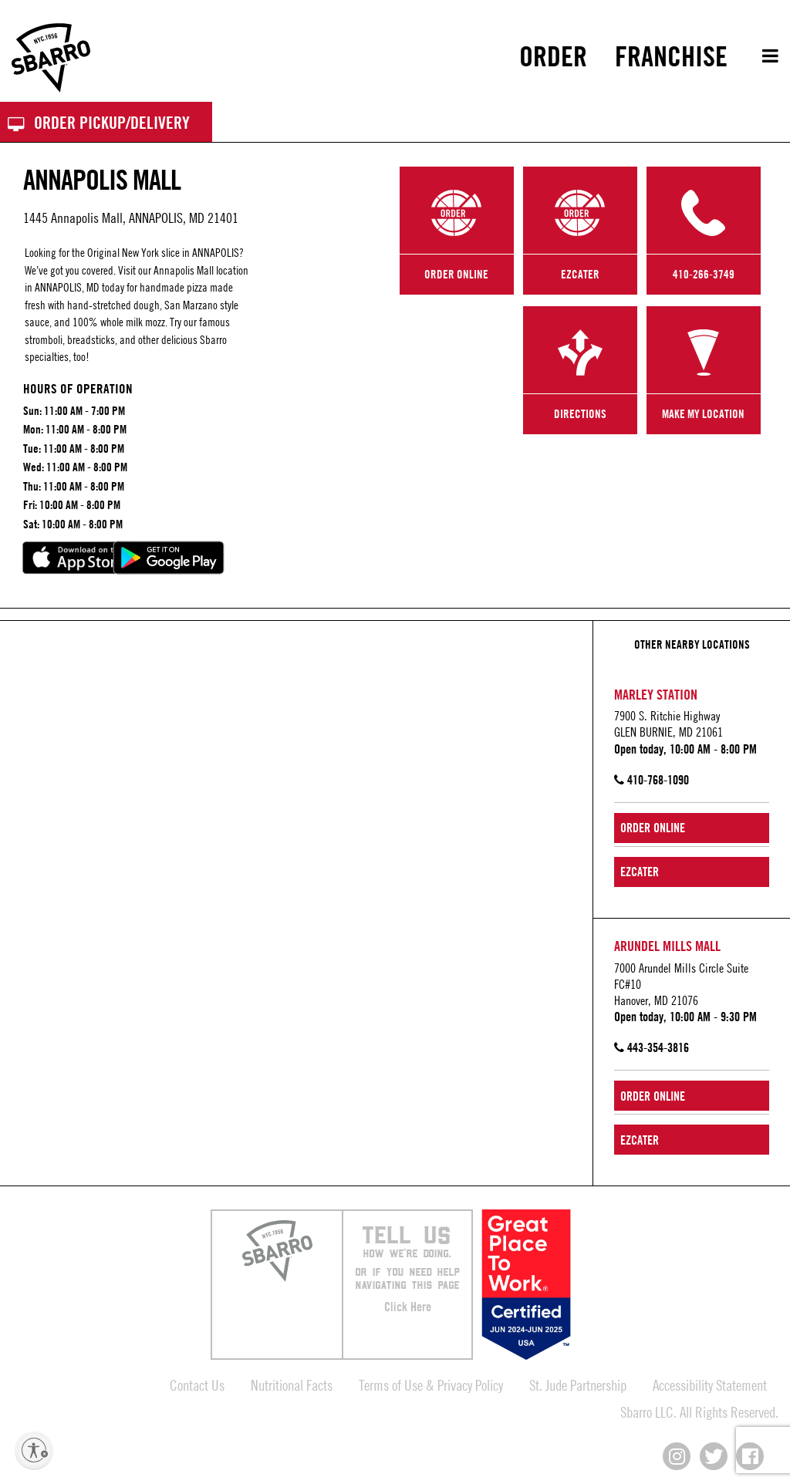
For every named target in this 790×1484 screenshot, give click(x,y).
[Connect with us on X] (714, 1456)
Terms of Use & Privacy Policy (431, 1385)
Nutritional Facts (292, 1385)
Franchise (671, 56)
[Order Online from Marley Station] (691, 828)
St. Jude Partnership (577, 1385)
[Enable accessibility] (33, 1450)
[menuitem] (553, 56)
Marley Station (655, 694)
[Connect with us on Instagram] (676, 1456)
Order (553, 56)
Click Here (407, 1306)
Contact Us (197, 1385)
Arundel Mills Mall (667, 945)
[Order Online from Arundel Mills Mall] (691, 1096)
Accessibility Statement (710, 1385)
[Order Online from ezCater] (691, 872)
